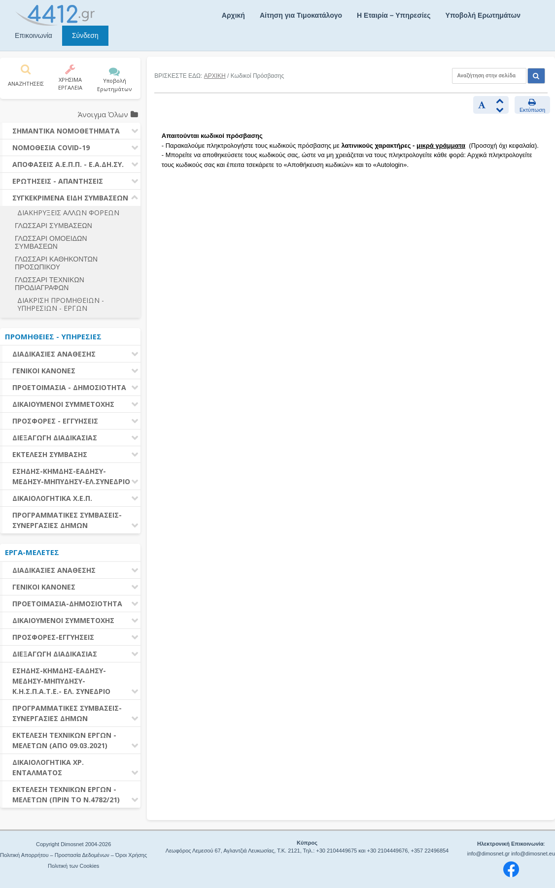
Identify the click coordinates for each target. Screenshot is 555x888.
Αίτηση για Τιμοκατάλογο (301, 15)
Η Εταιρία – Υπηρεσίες (393, 15)
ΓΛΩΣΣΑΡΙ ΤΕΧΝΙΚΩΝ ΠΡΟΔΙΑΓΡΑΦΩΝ (49, 284)
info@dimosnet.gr (488, 853)
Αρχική (233, 15)
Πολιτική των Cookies (73, 866)
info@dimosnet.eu (533, 853)
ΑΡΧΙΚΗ (215, 75)
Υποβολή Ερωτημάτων (483, 15)
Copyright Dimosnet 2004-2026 (73, 844)
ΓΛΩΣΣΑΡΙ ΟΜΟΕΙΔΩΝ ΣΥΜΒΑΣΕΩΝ (51, 242)
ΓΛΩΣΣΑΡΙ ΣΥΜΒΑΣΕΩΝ (53, 226)
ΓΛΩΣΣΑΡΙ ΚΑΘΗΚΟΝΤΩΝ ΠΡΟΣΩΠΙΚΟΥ (56, 263)
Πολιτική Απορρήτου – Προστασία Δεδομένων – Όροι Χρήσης (73, 855)
